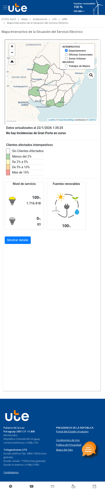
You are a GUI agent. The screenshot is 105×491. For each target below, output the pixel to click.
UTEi (64, 19)
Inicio (25, 19)
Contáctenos (11, 472)
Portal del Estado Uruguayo (72, 431)
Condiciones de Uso (68, 440)
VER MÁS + (79, 11)
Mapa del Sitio (64, 449)
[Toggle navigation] (5, 7)
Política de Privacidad (68, 445)
